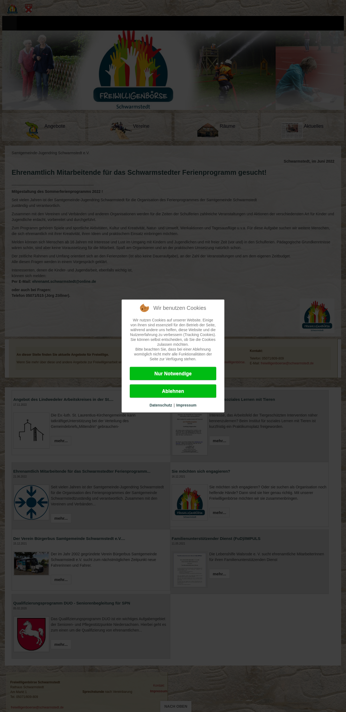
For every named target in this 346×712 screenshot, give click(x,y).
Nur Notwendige (173, 373)
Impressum (186, 405)
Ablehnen (173, 391)
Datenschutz (160, 405)
